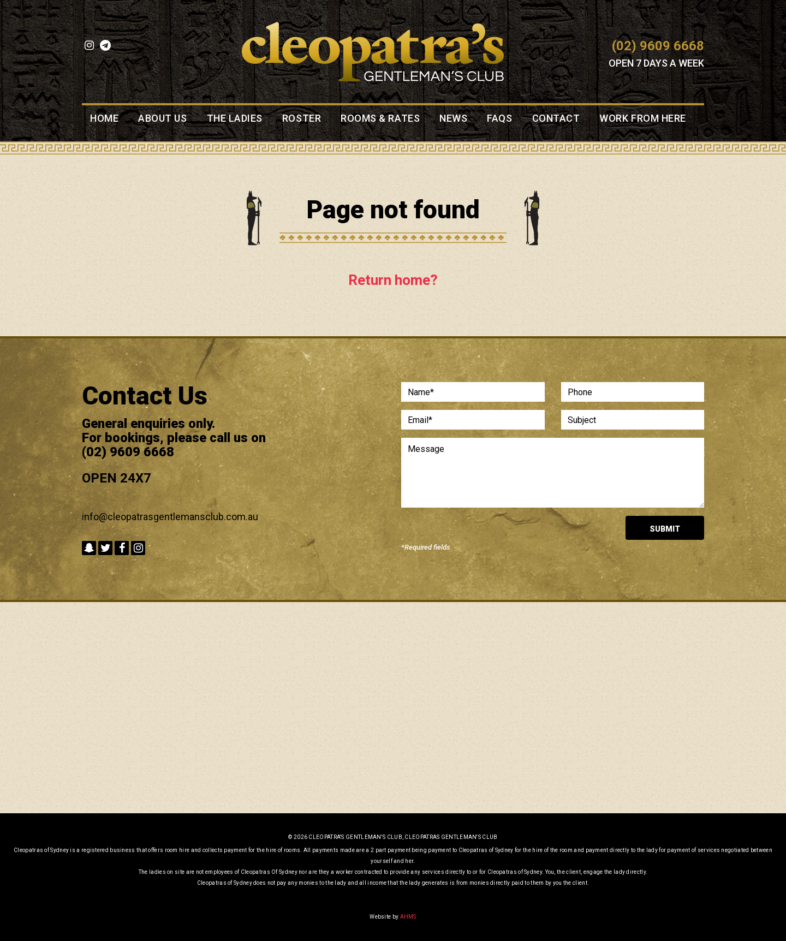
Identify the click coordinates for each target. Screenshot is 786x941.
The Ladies (235, 118)
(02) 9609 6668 (658, 45)
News (453, 118)
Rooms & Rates (380, 118)
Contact (556, 118)
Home (104, 118)
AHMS (408, 917)
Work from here (642, 118)
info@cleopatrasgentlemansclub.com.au (170, 516)
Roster (301, 118)
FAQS (499, 118)
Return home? (393, 280)
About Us (162, 118)
